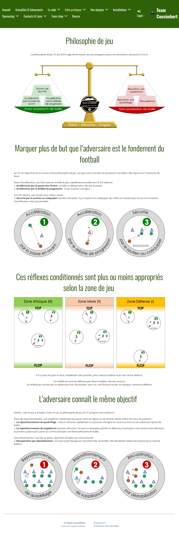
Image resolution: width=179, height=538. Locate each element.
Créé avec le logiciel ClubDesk (73, 526)
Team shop (59, 16)
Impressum (100, 522)
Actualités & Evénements (29, 9)
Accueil (6, 9)
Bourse (76, 16)
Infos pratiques (75, 9)
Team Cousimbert (167, 13)
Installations (122, 9)
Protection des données (106, 525)
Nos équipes (99, 9)
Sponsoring (10, 16)
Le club (54, 9)
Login (140, 13)
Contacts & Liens (35, 16)
